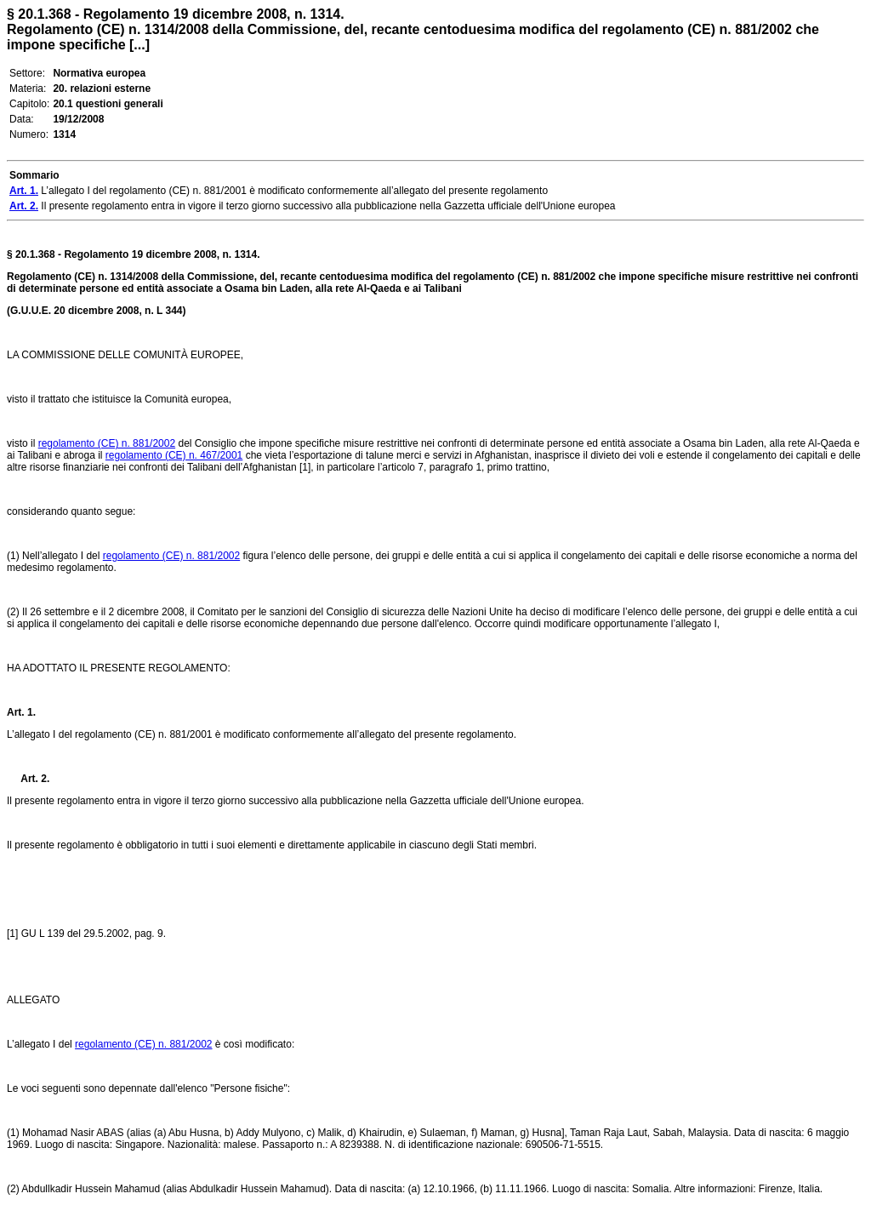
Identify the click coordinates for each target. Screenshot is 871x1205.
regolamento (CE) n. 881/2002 (106, 443)
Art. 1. (21, 712)
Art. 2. (28, 779)
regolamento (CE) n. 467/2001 (173, 455)
